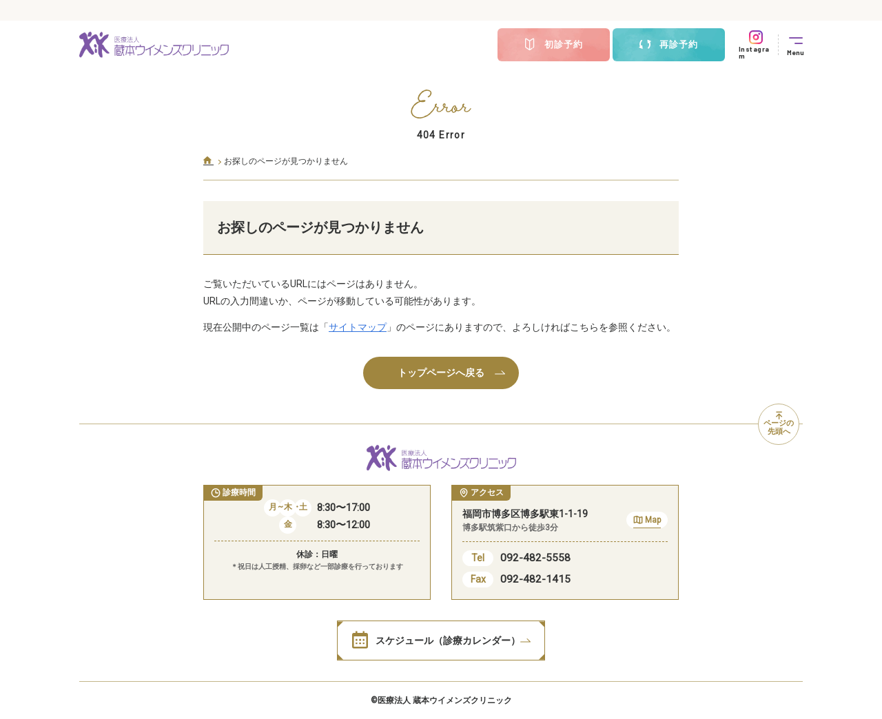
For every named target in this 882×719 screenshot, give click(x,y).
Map (647, 521)
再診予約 (668, 45)
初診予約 (553, 45)
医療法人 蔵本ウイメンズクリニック (445, 700)
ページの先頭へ (778, 424)
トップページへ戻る (451, 372)
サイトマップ (358, 327)
